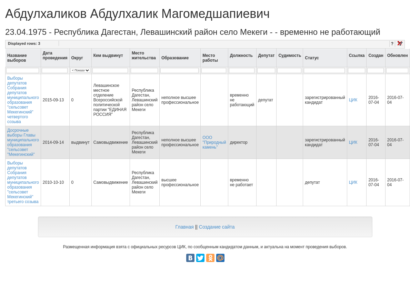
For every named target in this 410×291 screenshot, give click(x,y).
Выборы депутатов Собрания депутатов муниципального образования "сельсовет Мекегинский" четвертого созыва (23, 100)
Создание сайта (217, 227)
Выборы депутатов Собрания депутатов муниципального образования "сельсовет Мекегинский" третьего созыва (23, 182)
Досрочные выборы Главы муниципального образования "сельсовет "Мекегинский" (23, 142)
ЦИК (353, 100)
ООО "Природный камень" (214, 142)
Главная (184, 227)
